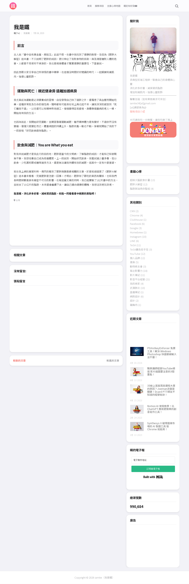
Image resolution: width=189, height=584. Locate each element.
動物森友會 (136, 266)
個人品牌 (135, 258)
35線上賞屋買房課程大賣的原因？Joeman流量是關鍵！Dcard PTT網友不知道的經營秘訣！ (161, 390)
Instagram (135, 236)
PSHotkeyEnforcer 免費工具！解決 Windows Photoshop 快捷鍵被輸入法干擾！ (161, 352)
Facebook (135, 224)
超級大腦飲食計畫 (140, 180)
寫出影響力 (136, 271)
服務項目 (99, 5)
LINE (132, 241)
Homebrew (136, 232)
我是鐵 (26, 33)
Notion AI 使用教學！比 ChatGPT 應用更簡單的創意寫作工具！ (161, 409)
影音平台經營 (137, 279)
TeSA (133, 245)
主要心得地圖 (113, 5)
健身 (132, 262)
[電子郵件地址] (153, 460)
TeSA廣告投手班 (139, 249)
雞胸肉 (133, 305)
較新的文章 (19, 360)
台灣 (18, 200)
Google (134, 228)
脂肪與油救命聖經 (140, 188)
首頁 (89, 5)
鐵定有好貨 (130, 5)
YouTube (135, 254)
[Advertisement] (66, 225)
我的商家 (135, 283)
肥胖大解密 (136, 184)
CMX (132, 211)
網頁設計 (135, 296)
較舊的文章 (113, 360)
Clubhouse (136, 219)
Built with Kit (153, 477)
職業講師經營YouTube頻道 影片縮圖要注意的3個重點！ (161, 371)
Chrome (134, 215)
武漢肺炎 (135, 288)
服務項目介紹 (137, 111)
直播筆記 (135, 292)
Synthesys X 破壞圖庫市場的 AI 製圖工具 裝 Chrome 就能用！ (161, 426)
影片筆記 (135, 275)
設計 (132, 300)
